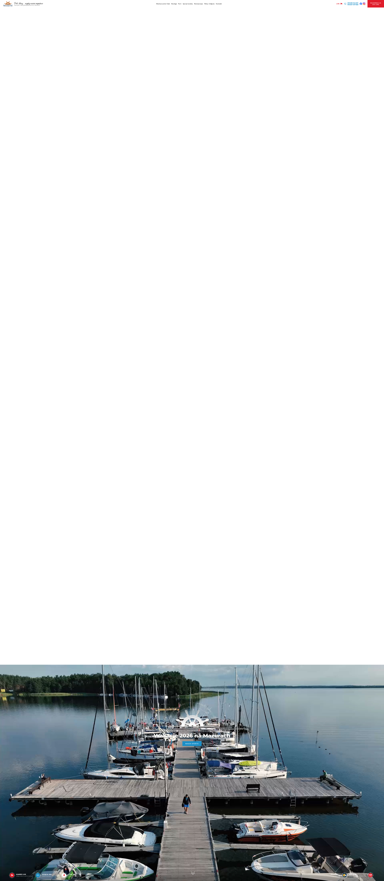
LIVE (339, 4)
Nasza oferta (192, 743)
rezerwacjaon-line (375, 3)
